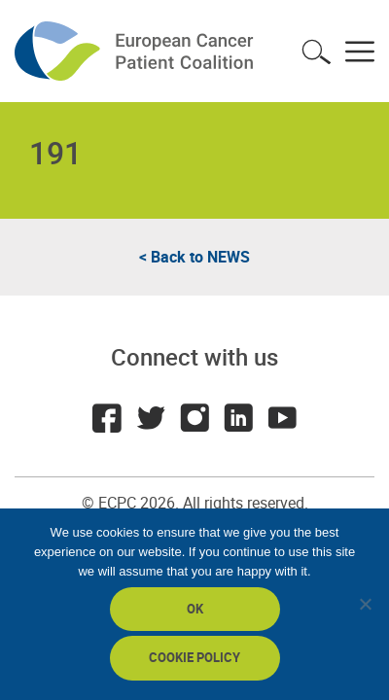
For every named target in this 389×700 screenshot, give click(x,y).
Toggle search (316, 51)
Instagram (194, 418)
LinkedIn (238, 418)
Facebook (107, 418)
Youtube (282, 418)
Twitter (150, 418)
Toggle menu (359, 51)
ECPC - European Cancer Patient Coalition (136, 51)
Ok (195, 608)
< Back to (194, 256)
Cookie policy (194, 657)
